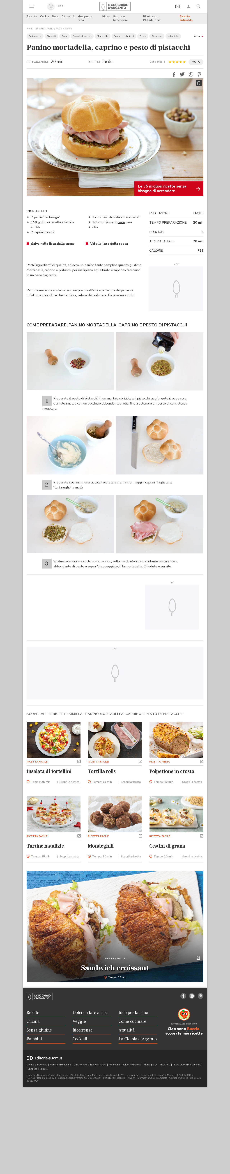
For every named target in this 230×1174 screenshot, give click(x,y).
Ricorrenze (157, 36)
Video (106, 16)
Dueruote (42, 1064)
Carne (64, 36)
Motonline (114, 1064)
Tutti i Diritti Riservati (114, 1078)
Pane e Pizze (54, 28)
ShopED (44, 1069)
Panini (68, 28)
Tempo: (40, 782)
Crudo (143, 36)
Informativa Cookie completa (152, 1078)
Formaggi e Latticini (124, 36)
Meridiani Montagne (60, 1064)
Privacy (131, 1078)
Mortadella (102, 36)
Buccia (193, 1028)
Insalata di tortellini (49, 771)
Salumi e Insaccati (82, 36)
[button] (198, 36)
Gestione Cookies (178, 1078)
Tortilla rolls (102, 771)
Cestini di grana (167, 846)
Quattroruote (81, 1064)
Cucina (44, 16)
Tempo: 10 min (115, 977)
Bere (55, 16)
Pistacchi (51, 36)
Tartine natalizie (45, 846)
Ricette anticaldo (186, 18)
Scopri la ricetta (69, 782)
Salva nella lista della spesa (53, 244)
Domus (31, 1064)
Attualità (68, 16)
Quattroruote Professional (187, 1064)
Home (30, 28)
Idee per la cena (84, 18)
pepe (121, 222)
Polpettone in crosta (171, 771)
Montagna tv (150, 1064)
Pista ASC (165, 1064)
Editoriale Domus (132, 1064)
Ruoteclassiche (98, 1064)
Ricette (32, 16)
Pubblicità (32, 1069)
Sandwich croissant (115, 968)
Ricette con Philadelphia (151, 18)
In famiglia (173, 36)
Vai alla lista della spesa (109, 244)
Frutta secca (35, 36)
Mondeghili (101, 846)
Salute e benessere (120, 18)
